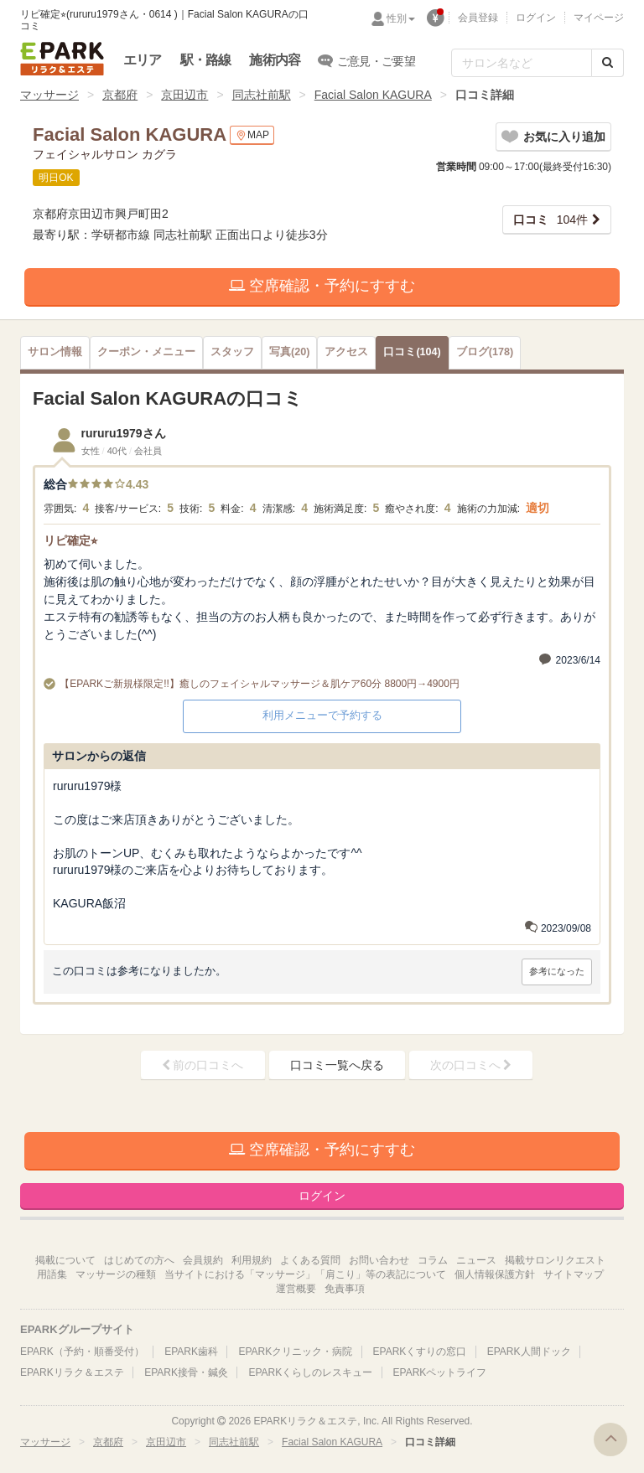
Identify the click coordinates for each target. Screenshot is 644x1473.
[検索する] (607, 62)
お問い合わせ (379, 1260)
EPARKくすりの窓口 (420, 1351)
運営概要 (296, 1289)
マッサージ (49, 94)
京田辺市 (184, 94)
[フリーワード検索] (521, 63)
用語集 (52, 1274)
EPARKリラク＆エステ (62, 58)
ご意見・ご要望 (367, 60)
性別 (401, 18)
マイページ (599, 17)
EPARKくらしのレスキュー (310, 1372)
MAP (252, 135)
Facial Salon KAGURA (373, 94)
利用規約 (251, 1260)
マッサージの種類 (115, 1274)
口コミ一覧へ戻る (337, 1065)
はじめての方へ (139, 1260)
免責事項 (345, 1289)
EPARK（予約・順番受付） (82, 1351)
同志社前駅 (261, 94)
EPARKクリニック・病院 (295, 1351)
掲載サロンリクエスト (555, 1260)
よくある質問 (310, 1260)
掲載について (65, 1260)
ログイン (536, 17)
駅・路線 (205, 60)
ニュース (476, 1260)
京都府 (120, 94)
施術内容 (274, 60)
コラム (433, 1260)
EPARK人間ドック (529, 1351)
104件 (550, 219)
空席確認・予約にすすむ (322, 285)
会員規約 (203, 1260)
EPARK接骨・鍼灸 (186, 1372)
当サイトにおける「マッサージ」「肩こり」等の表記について (305, 1274)
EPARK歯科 (191, 1351)
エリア (142, 60)
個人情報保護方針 (494, 1274)
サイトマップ (573, 1274)
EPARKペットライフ (440, 1372)
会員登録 (478, 17)
